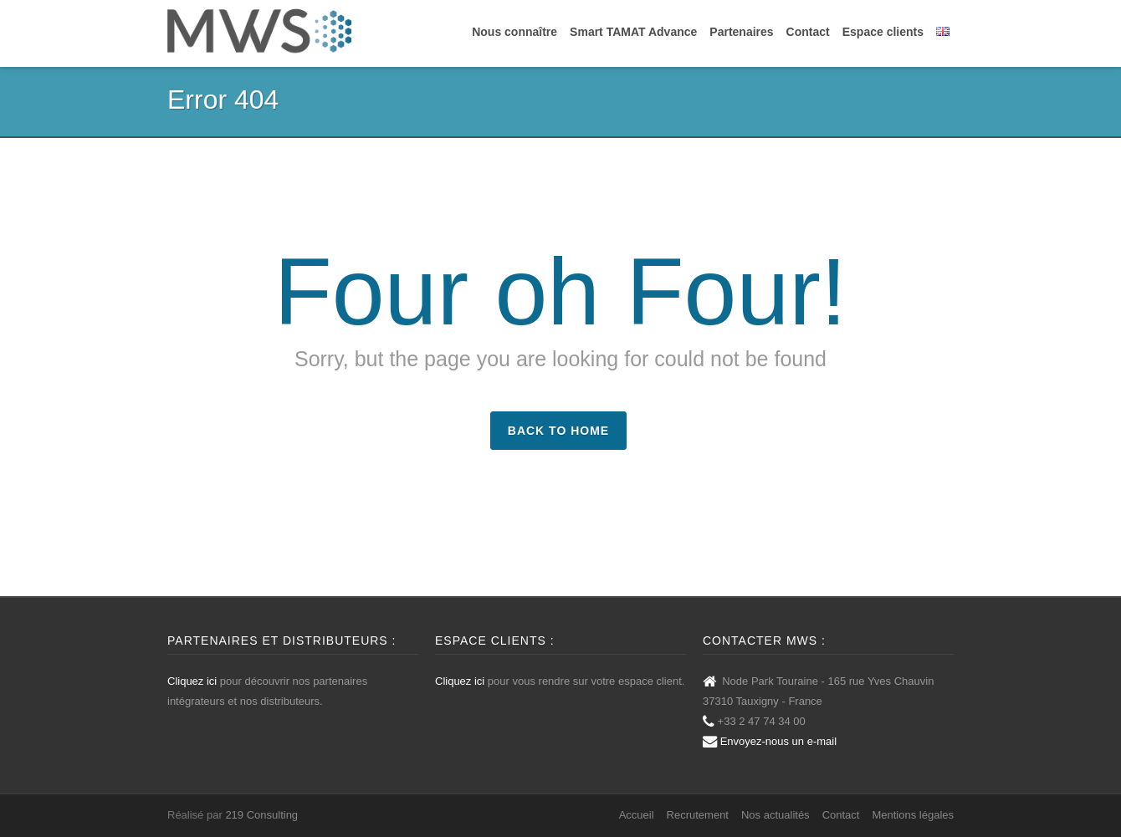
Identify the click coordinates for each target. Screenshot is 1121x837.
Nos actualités (775, 815)
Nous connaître (514, 31)
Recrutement (698, 815)
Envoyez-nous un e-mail (778, 741)
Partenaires (741, 31)
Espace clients (883, 31)
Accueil (636, 815)
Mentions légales (913, 815)
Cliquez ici (192, 681)
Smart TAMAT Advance (633, 31)
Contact (808, 31)
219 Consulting (261, 815)
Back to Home (558, 430)
